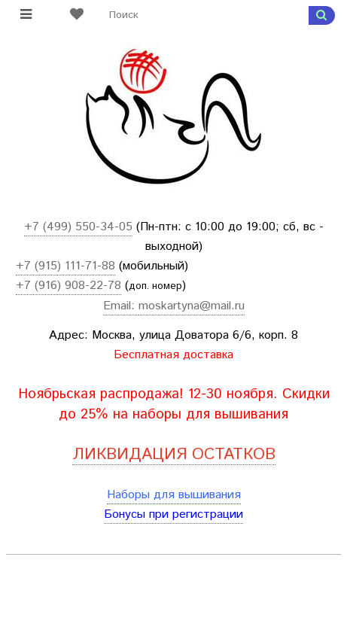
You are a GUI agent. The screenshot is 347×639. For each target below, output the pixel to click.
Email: (120, 306)
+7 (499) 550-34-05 (78, 227)
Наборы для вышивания (174, 495)
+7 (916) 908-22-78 (68, 285)
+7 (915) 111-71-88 (65, 266)
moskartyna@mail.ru (191, 306)
